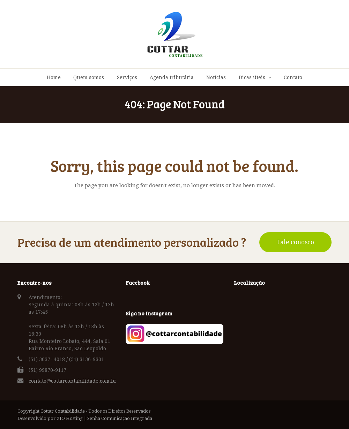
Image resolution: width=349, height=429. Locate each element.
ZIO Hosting (70, 418)
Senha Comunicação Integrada (119, 418)
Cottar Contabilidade (62, 411)
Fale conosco (295, 242)
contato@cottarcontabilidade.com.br (73, 381)
